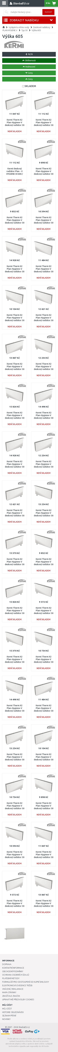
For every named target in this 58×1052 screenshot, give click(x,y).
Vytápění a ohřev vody (19, 27)
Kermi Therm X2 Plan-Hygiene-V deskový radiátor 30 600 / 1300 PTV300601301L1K (43, 369)
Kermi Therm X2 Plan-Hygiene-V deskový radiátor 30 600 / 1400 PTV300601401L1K (43, 320)
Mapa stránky (9, 992)
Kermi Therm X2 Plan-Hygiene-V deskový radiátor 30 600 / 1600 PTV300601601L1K (43, 515)
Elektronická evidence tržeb (17, 985)
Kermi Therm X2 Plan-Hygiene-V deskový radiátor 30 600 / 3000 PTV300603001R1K (14, 613)
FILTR (29, 54)
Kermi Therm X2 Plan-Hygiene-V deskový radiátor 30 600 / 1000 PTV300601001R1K (43, 125)
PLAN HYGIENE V (10, 30)
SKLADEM (30, 86)
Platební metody (10, 978)
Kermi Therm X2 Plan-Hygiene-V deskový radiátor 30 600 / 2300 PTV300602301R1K (14, 466)
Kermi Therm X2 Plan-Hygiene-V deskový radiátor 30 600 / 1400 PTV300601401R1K (14, 515)
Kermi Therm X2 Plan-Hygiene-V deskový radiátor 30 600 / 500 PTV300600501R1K (14, 222)
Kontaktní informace (13, 968)
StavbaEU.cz (24, 1027)
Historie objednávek (13, 1012)
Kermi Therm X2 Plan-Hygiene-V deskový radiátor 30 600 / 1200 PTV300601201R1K (14, 125)
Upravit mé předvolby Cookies (18, 999)
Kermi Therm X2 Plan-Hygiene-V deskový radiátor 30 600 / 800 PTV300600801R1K (43, 222)
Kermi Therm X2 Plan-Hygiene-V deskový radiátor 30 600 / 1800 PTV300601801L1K (43, 906)
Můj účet (7, 1008)
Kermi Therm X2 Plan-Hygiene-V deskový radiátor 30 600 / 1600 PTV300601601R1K (14, 759)
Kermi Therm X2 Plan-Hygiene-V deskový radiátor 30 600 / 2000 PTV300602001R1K (43, 418)
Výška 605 (36, 30)
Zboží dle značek (11, 996)
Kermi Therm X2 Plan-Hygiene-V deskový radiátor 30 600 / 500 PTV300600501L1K (43, 564)
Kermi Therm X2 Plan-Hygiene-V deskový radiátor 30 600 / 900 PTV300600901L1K (43, 662)
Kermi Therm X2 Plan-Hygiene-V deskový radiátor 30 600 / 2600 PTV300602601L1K (14, 662)
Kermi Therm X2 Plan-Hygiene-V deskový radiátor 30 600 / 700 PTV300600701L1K (14, 320)
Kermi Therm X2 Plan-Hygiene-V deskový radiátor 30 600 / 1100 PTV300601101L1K (43, 271)
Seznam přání (9, 1015)
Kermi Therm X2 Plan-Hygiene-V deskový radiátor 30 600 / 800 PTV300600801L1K (14, 857)
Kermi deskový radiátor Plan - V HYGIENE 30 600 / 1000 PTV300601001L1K (14, 174)
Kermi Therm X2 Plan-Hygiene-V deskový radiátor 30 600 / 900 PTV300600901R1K (14, 808)
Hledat (48, 12)
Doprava (6, 964)
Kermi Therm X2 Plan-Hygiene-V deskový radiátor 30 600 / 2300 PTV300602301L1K (14, 271)
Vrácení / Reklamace (12, 989)
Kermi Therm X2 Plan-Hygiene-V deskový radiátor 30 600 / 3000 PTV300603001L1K (14, 418)
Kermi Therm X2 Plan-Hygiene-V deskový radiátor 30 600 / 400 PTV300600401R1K (14, 906)
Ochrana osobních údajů (15, 975)
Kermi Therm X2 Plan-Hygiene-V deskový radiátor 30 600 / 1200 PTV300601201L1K (43, 857)
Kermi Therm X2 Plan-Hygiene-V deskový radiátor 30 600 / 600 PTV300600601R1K (43, 174)
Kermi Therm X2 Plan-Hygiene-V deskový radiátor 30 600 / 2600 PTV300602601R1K (14, 564)
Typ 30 (24, 30)
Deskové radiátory (41, 27)
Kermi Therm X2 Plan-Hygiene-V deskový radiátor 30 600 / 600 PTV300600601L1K (43, 808)
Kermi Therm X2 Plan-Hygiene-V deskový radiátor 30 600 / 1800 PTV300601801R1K (14, 369)
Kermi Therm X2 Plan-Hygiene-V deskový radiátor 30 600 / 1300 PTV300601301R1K (43, 466)
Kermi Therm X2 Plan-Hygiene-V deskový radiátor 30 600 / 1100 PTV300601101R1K (43, 710)
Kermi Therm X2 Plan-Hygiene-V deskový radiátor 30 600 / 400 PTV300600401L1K (43, 613)
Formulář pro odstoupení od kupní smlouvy (25, 982)
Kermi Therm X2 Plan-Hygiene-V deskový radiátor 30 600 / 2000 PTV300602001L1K (14, 710)
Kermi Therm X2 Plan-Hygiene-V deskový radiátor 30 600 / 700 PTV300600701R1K (43, 759)
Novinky (6, 1019)
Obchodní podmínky (12, 971)
